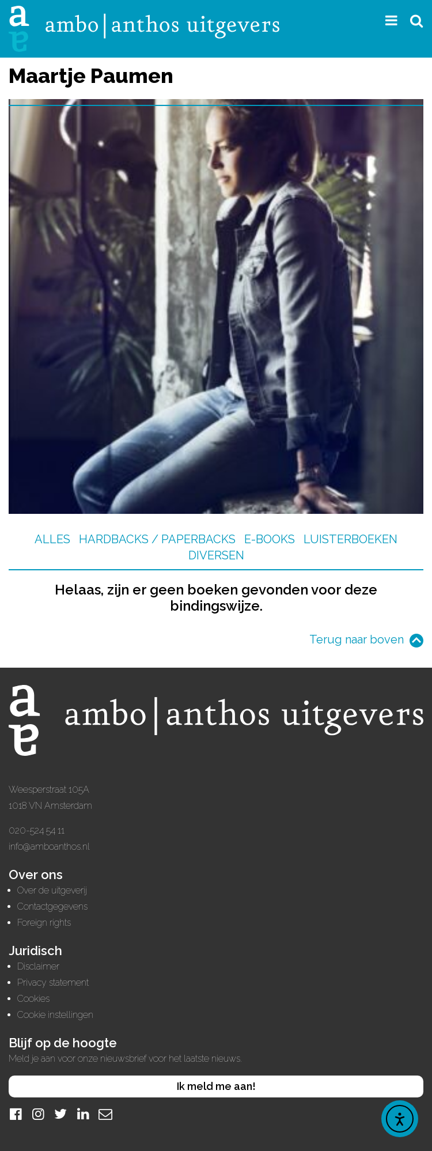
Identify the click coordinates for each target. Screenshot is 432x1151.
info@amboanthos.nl (49, 846)
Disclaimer (38, 966)
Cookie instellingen (55, 1014)
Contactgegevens (52, 906)
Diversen (216, 555)
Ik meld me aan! (216, 1086)
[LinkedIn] (83, 1113)
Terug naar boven (356, 639)
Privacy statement (53, 982)
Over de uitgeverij (52, 890)
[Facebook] (15, 1113)
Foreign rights (44, 922)
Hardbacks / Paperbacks (157, 539)
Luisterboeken (350, 539)
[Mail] (105, 1113)
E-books (269, 539)
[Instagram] (38, 1113)
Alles (52, 539)
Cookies (33, 998)
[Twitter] (60, 1113)
